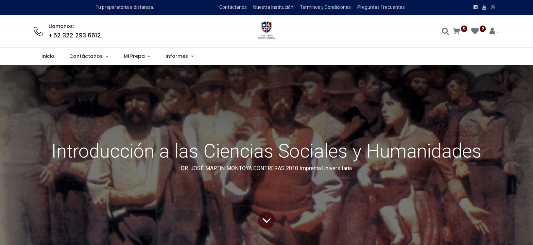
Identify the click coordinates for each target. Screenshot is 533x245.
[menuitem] (48, 56)
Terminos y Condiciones (325, 7)
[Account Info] (494, 32)
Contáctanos (233, 7)
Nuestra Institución (273, 7)
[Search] (445, 32)
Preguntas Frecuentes (381, 7)
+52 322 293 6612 (75, 35)
